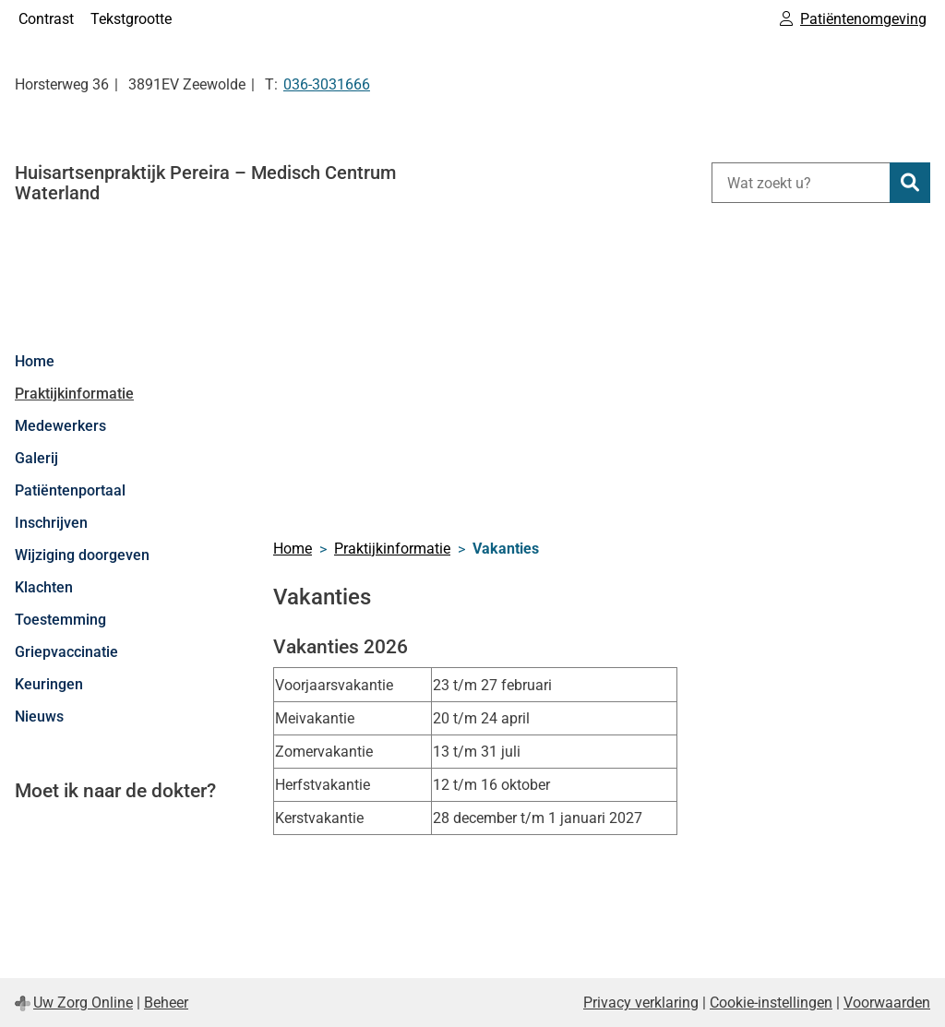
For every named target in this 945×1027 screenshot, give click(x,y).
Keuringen (49, 684)
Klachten (44, 587)
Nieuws (39, 716)
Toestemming (60, 619)
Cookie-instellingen (771, 1002)
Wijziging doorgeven (82, 555)
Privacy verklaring (641, 1002)
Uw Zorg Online (83, 1002)
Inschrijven (51, 522)
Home (34, 361)
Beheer (166, 1002)
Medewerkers (60, 426)
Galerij (36, 458)
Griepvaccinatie (66, 652)
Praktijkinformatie (74, 393)
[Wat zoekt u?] (801, 182)
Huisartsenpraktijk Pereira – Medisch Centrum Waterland (205, 182)
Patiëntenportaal (70, 490)
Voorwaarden (886, 1002)
